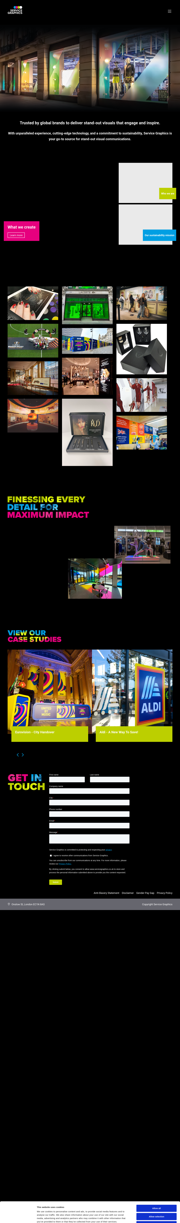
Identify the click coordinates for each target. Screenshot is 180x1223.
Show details (147, 1217)
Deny (156, 1205)
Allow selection (156, 1197)
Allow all (156, 1188)
